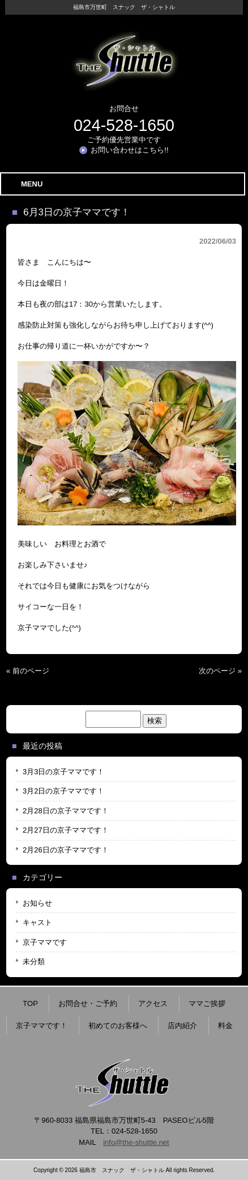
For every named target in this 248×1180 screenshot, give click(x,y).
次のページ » (220, 671)
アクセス (153, 1003)
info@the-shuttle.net (136, 1142)
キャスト (37, 922)
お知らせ (37, 903)
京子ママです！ (41, 1025)
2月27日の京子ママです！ (66, 830)
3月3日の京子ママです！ (63, 771)
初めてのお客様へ (117, 1025)
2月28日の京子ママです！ (66, 811)
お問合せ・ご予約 (87, 1003)
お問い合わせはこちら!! (129, 150)
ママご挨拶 (207, 1003)
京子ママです (45, 942)
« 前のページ (27, 671)
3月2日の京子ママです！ (63, 791)
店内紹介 (182, 1025)
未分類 (34, 961)
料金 (225, 1025)
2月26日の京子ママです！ (66, 850)
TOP (30, 1003)
